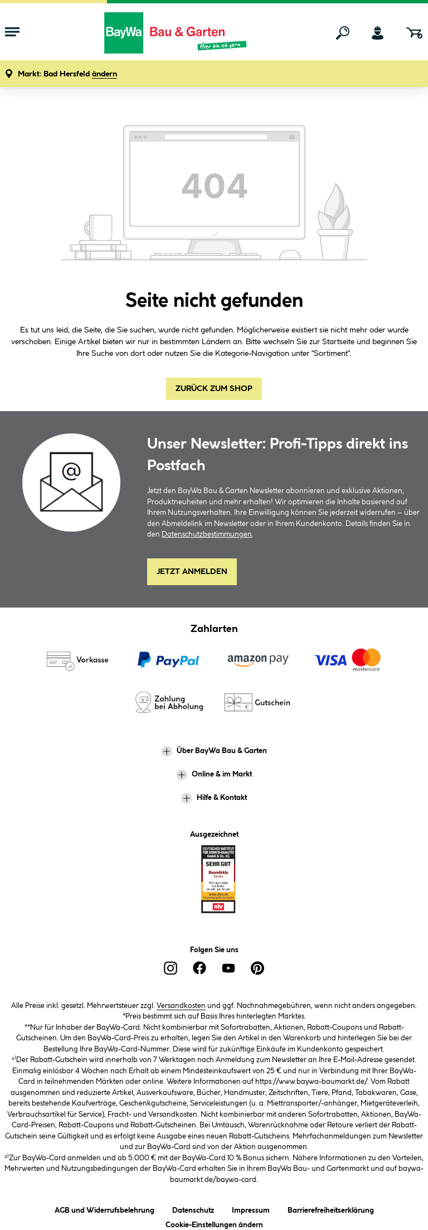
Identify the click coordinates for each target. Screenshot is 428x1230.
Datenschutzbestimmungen (207, 534)
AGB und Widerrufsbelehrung (104, 1208)
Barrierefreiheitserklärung (331, 1208)
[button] (67, 74)
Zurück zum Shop (214, 389)
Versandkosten (181, 1005)
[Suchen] (342, 33)
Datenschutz (193, 1208)
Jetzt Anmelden (192, 572)
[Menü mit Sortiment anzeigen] (12, 33)
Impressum (251, 1208)
